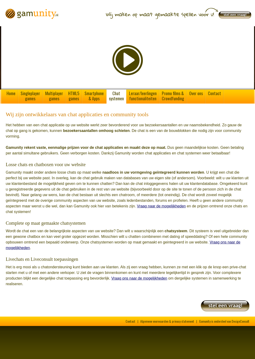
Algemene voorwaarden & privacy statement (167, 321)
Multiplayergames (54, 95)
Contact (214, 93)
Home (11, 93)
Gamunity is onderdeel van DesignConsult (224, 321)
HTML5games (73, 95)
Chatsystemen (116, 95)
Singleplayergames (30, 95)
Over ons (196, 93)
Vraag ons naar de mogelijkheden (139, 278)
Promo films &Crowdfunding (173, 95)
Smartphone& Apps (94, 95)
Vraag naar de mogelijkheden (161, 206)
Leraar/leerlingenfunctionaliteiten (143, 95)
